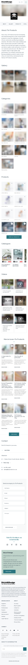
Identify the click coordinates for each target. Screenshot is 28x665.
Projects (3, 610)
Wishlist (3, 616)
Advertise (16, 610)
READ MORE (9, 571)
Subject (6, 508)
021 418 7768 (17, 633)
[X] (6, 630)
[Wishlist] (22, 2)
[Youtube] (14, 630)
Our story (16, 603)
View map (7, 462)
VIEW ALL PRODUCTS (14, 237)
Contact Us (16, 607)
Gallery (11, 24)
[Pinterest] (17, 630)
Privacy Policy (17, 622)
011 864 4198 (7, 467)
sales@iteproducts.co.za (10, 469)
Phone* (6, 498)
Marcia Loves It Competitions (17, 613)
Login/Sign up (4, 618)
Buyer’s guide (17, 605)
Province (6, 503)
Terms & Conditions (18, 619)
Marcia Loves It (4, 614)
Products (18, 24)
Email (5, 493)
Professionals (4, 607)
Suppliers (3, 603)
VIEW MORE (14, 434)
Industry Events (17, 617)
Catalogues (4, 612)
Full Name (7, 488)
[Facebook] (2, 630)
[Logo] (9, 2)
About (4, 24)
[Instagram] (10, 630)
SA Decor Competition (19, 615)
